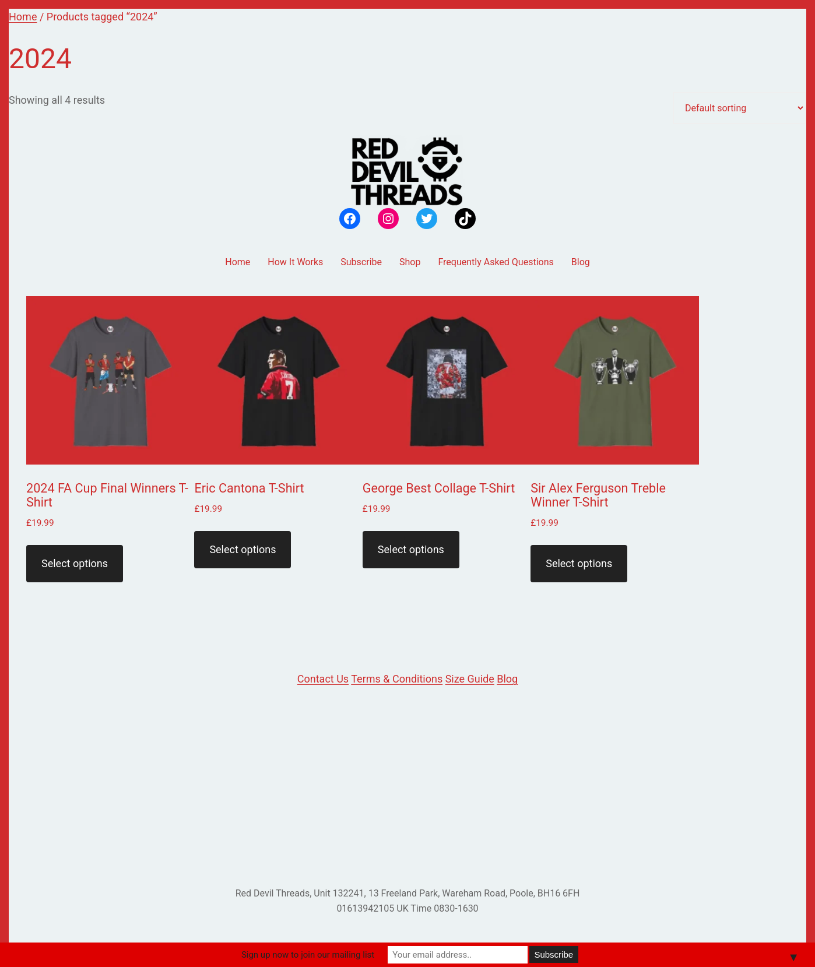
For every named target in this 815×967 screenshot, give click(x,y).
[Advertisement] (407, 786)
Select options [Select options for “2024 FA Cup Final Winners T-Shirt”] (74, 563)
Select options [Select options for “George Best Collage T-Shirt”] (411, 549)
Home (23, 16)
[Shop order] (739, 108)
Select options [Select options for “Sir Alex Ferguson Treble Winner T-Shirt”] (579, 563)
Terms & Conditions (396, 679)
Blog (507, 679)
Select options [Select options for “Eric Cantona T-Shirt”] (242, 549)
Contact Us (323, 679)
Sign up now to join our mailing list (307, 955)
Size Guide (469, 679)
